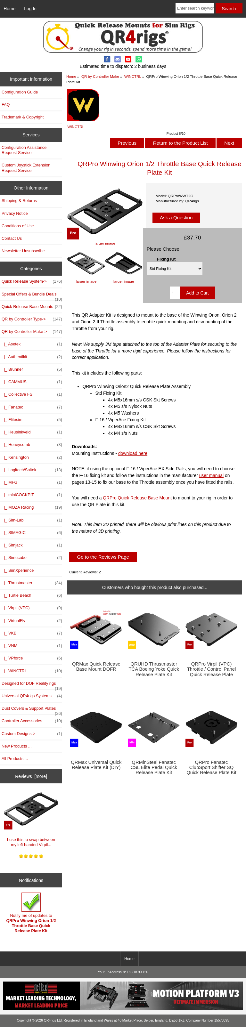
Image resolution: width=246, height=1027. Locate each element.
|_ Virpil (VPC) (32, 608)
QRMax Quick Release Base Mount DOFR (96, 666)
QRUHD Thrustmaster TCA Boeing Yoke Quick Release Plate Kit (153, 669)
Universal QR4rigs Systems (32, 696)
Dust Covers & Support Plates (32, 710)
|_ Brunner (32, 369)
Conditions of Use (18, 225)
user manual (211, 475)
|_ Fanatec (32, 407)
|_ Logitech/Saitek (32, 470)
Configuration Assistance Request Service (24, 150)
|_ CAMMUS (32, 381)
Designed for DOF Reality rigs (32, 685)
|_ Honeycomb (32, 444)
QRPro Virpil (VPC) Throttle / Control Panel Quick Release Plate (211, 669)
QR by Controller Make (100, 76)
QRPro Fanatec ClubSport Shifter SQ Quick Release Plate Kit (211, 767)
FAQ (6, 104)
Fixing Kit (166, 258)
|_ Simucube (32, 557)
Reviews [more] (31, 776)
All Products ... (15, 758)
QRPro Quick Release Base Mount (137, 497)
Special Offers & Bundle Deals (32, 296)
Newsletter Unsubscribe (23, 250)
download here (132, 453)
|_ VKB (32, 633)
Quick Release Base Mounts (32, 306)
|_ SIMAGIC (32, 532)
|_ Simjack (32, 545)
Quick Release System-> (32, 281)
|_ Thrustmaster (32, 583)
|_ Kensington (32, 457)
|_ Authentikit (32, 357)
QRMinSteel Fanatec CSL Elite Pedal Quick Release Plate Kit (154, 767)
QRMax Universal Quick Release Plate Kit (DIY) (96, 765)
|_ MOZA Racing (32, 507)
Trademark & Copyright (23, 117)
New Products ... (17, 746)
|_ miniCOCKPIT (32, 494)
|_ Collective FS (32, 394)
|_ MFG (32, 482)
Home (9, 8)
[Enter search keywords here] (195, 8)
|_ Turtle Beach (32, 595)
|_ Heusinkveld (32, 432)
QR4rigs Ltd (53, 1020)
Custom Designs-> (32, 733)
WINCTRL (132, 76)
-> (32, 331)
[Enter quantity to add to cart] (175, 293)
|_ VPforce (32, 658)
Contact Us (12, 238)
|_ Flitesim (32, 419)
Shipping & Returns (19, 200)
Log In (30, 8)
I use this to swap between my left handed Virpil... (31, 817)
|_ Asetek (32, 344)
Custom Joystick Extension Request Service (26, 168)
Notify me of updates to (31, 913)
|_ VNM (32, 645)
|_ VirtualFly (32, 620)
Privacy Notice (15, 213)
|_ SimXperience (18, 570)
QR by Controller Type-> (32, 319)
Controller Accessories (32, 721)
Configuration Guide (20, 92)
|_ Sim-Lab (32, 520)
